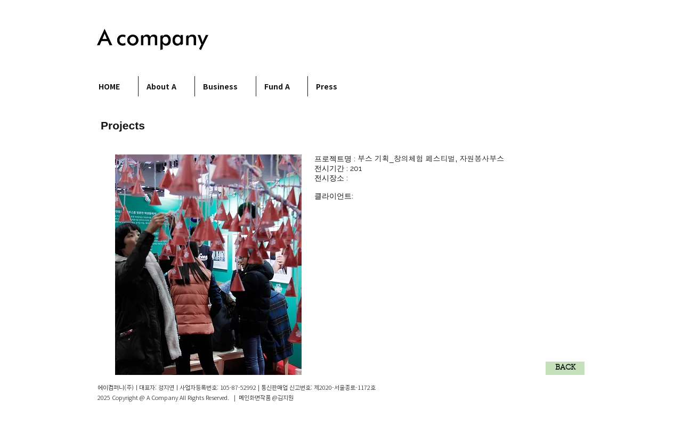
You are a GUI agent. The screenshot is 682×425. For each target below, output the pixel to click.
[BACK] (565, 368)
